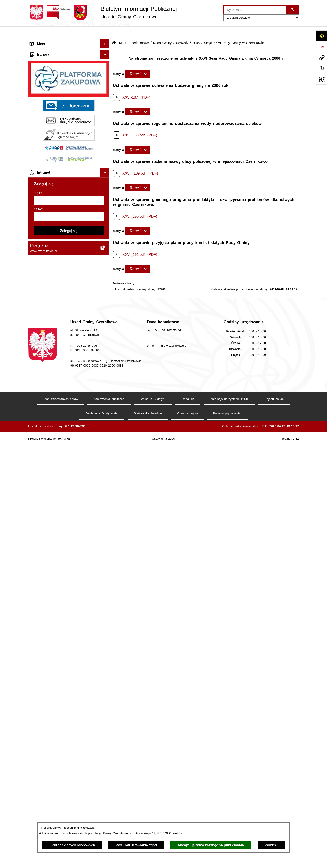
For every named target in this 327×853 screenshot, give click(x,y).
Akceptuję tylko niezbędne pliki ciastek (210, 845)
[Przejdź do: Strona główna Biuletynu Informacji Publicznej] (114, 31)
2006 (196, 31)
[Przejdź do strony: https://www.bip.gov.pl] (321, 46)
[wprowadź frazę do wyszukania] (254, 9)
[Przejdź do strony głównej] (102, 12)
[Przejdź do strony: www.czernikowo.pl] (321, 57)
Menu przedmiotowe (46, 50)
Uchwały (182, 31)
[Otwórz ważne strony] (321, 68)
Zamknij (271, 845)
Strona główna (42, 41)
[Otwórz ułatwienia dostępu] (321, 35)
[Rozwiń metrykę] (137, 62)
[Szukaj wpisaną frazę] (292, 9)
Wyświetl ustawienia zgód (136, 845)
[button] (106, 42)
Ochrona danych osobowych (72, 845)
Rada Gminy (162, 31)
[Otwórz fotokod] (321, 79)
